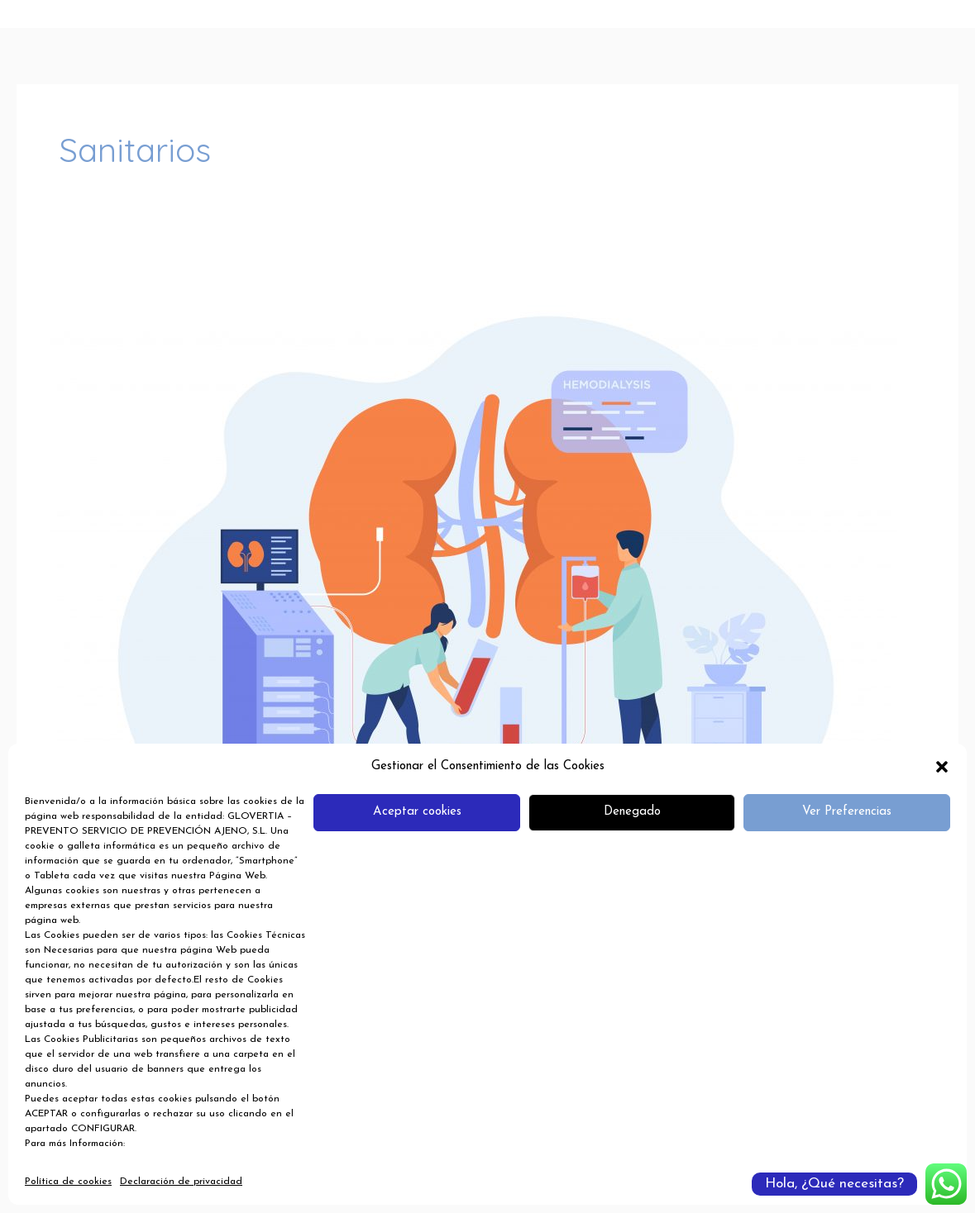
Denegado (632, 812)
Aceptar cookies (417, 812)
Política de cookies (68, 1182)
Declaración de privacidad (181, 1182)
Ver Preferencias (846, 812)
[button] (942, 767)
